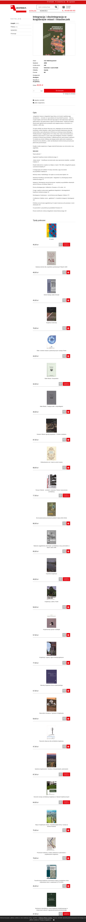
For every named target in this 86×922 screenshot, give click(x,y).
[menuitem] (32, 11)
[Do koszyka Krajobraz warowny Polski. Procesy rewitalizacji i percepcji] (72, 664)
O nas (67, 911)
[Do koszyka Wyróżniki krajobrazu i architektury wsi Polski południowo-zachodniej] (72, 831)
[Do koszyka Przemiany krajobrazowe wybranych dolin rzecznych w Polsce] (72, 775)
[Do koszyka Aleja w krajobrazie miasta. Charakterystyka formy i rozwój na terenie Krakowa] (72, 524)
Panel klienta (35, 906)
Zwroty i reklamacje (18, 909)
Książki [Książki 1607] (13, 23)
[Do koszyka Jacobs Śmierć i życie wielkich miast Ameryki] (72, 887)
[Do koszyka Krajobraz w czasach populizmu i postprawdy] (72, 636)
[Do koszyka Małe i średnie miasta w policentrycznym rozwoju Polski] (50, 301)
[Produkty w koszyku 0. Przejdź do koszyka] (66, 7)
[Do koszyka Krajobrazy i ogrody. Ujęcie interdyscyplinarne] (72, 441)
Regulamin (19, 906)
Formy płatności (51, 909)
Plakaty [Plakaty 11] (13, 27)
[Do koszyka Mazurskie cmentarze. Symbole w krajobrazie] (72, 468)
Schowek (51, 2)
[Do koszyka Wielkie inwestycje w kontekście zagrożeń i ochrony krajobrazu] (50, 803)
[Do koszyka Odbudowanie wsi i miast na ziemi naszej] (50, 357)
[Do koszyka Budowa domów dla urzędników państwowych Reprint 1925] (72, 245)
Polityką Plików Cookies (45, 918)
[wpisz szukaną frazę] (56, 7)
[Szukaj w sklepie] (45, 7)
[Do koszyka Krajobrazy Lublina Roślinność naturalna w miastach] (50, 775)
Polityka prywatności (19, 911)
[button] (38, 100)
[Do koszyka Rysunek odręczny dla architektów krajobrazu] (50, 496)
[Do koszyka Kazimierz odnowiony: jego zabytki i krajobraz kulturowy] (50, 664)
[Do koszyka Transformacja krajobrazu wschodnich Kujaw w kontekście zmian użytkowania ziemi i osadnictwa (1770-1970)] (72, 552)
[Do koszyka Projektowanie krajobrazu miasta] (50, 747)
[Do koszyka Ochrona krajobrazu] (72, 719)
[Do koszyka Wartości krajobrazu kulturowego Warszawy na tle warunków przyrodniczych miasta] (50, 859)
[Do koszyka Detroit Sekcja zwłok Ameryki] (50, 273)
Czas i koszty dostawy (51, 906)
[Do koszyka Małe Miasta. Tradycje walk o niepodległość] (50, 329)
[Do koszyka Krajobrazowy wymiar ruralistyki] (50, 441)
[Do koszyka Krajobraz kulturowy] (72, 273)
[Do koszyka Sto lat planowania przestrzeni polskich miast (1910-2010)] (50, 385)
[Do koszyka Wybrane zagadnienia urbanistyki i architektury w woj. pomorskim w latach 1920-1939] (72, 385)
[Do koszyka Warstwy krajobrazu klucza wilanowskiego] (50, 468)
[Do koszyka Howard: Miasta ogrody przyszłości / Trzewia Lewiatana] (72, 329)
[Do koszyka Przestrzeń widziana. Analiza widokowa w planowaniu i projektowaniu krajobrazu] (50, 552)
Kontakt (67, 908)
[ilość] (36, 91)
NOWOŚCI (14, 30)
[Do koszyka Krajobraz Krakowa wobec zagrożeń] (50, 636)
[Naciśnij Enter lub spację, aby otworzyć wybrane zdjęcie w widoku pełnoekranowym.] (54, 39)
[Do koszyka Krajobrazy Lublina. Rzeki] (72, 413)
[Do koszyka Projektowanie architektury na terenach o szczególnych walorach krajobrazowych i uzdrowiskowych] (72, 859)
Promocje (13, 33)
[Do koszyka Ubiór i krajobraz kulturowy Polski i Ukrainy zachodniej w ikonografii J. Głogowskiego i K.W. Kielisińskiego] (50, 719)
